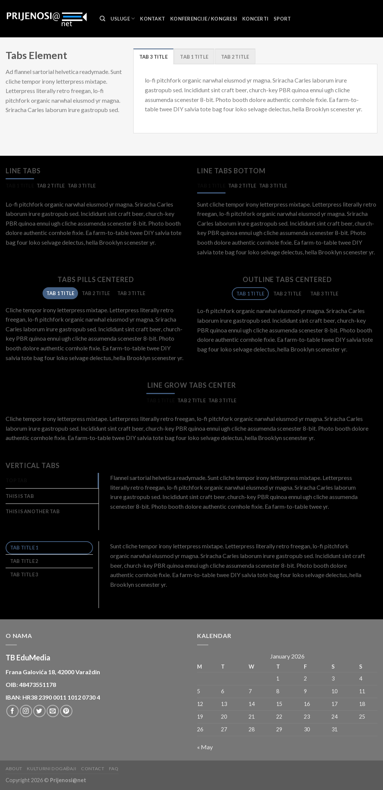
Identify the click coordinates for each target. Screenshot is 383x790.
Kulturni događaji (51, 768)
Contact (92, 768)
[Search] (102, 19)
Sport (282, 19)
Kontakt (152, 19)
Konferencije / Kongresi (203, 19)
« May (205, 746)
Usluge (122, 18)
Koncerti (255, 19)
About (14, 768)
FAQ (114, 768)
